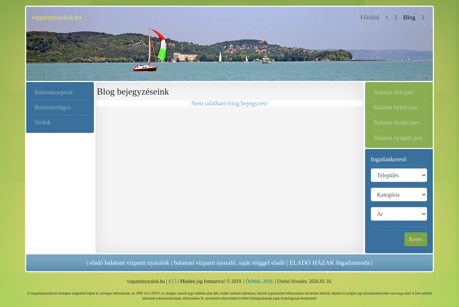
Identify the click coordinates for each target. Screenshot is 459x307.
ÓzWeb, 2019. (260, 281)
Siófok (43, 122)
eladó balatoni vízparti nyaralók (129, 262)
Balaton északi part (397, 122)
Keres (415, 239)
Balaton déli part (394, 92)
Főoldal (371, 17)
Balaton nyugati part (398, 137)
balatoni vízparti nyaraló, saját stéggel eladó (229, 262)
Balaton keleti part (396, 107)
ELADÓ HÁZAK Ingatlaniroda (329, 262)
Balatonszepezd (53, 92)
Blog (409, 17)
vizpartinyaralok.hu (56, 17)
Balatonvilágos (53, 107)
